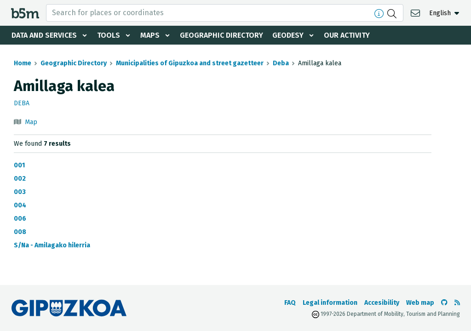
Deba (281, 63)
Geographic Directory (221, 35)
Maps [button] (150, 35)
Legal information (330, 303)
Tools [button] (108, 35)
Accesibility (381, 303)
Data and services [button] (44, 35)
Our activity (347, 35)
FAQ (290, 303)
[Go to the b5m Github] (444, 303)
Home (22, 63)
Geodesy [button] (288, 35)
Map (31, 122)
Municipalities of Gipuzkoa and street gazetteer (190, 63)
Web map (420, 303)
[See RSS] (457, 303)
